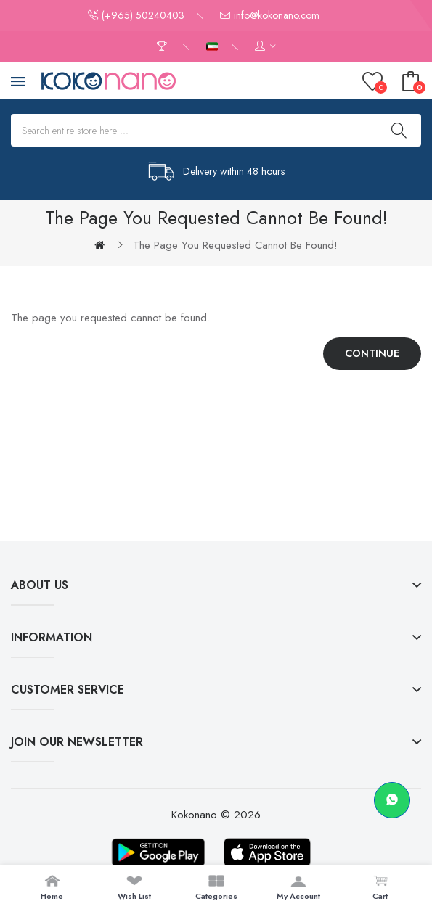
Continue (372, 353)
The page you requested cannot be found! (235, 245)
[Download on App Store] (267, 852)
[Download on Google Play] (158, 852)
